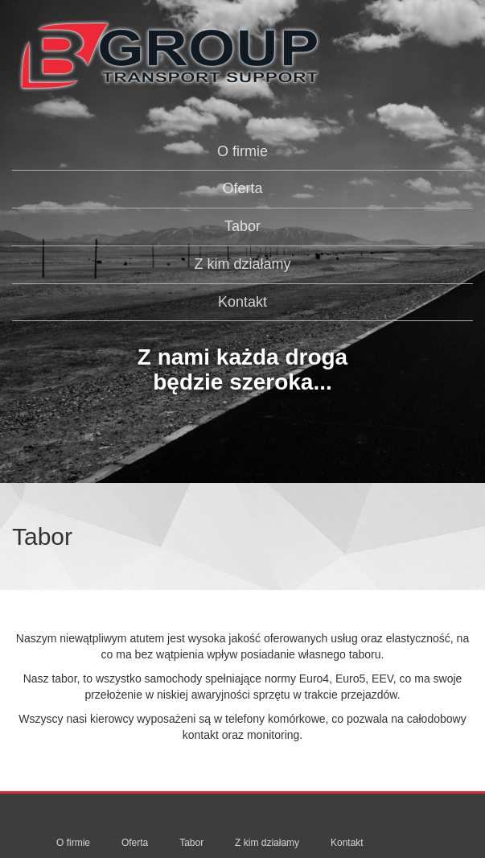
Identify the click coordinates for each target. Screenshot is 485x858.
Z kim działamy (242, 264)
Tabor (242, 226)
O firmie (242, 151)
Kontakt (242, 302)
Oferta (242, 188)
